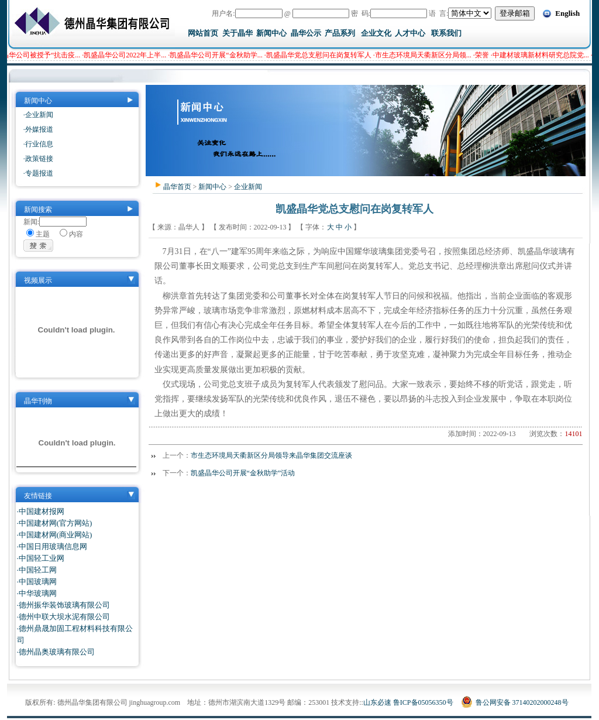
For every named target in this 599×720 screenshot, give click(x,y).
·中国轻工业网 (40, 558)
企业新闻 (248, 187)
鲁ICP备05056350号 (423, 702)
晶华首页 (177, 187)
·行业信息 (38, 144)
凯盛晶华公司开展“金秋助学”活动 (243, 473)
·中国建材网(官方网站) (54, 523)
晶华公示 (306, 33)
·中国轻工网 (37, 569)
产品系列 (340, 33)
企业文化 (376, 33)
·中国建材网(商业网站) (54, 534)
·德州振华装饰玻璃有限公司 (63, 605)
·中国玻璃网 (37, 581)
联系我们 (446, 33)
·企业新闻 (38, 115)
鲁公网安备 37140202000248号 (515, 702)
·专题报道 (38, 173)
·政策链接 (38, 159)
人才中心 (410, 33)
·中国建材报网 (40, 511)
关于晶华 (237, 33)
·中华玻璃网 (37, 593)
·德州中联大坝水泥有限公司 (63, 616)
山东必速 (377, 702)
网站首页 (203, 33)
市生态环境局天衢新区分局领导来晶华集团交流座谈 (271, 455)
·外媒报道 (38, 129)
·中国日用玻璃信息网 (52, 546)
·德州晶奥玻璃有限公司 (56, 651)
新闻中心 (271, 33)
